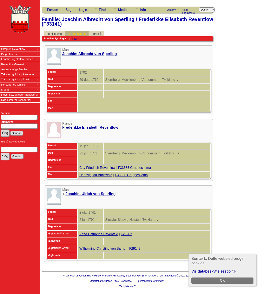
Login (83, 10)
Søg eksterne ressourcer (16, 99)
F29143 (134, 248)
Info (143, 10)
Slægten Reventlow (13, 49)
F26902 (126, 234)
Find (102, 10)
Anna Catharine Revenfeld (98, 234)
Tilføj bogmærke (188, 10)
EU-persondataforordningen (149, 281)
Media (5, 89)
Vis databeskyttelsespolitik (213, 271)
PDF (75, 38)
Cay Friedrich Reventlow (97, 167)
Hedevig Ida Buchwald (95, 175)
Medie (122, 10)
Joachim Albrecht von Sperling (89, 54)
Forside (52, 10)
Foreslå (96, 33)
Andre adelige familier (14, 69)
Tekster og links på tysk (15, 79)
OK (222, 280)
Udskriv (171, 9)
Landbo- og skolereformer (17, 59)
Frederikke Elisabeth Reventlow (90, 127)
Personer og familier (13, 84)
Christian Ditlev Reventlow (116, 281)
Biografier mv (9, 54)
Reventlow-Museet (12, 64)
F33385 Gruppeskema (134, 167)
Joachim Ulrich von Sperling (91, 194)
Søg (68, 10)
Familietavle (54, 33)
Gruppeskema (77, 33)
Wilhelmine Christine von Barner (103, 248)
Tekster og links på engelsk (17, 74)
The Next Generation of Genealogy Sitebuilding (113, 275)
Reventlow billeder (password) (19, 94)
